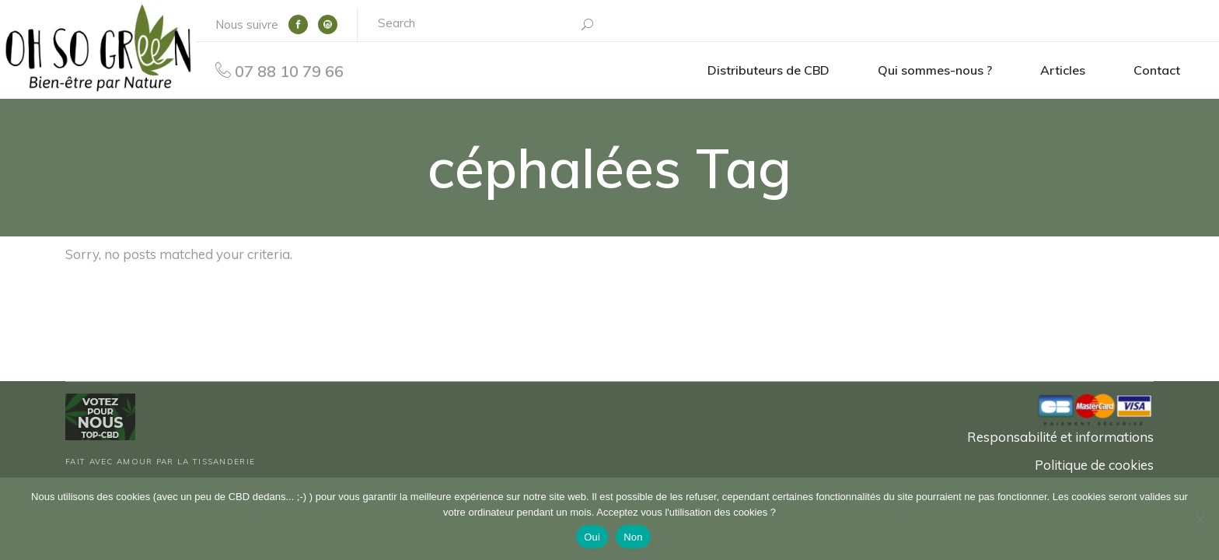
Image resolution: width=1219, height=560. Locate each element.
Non (633, 537)
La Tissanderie (216, 462)
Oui (592, 537)
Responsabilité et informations (1060, 437)
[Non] (1199, 519)
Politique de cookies (1094, 465)
